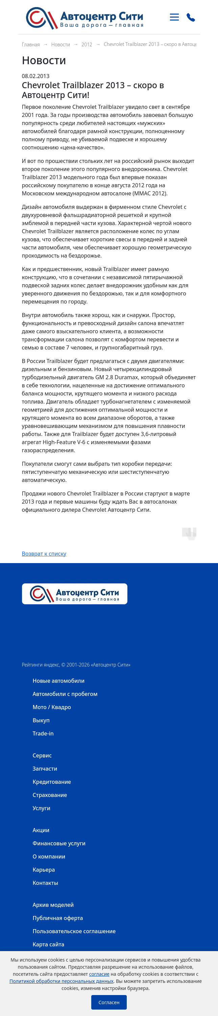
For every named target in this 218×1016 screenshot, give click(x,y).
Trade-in (43, 733)
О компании (49, 856)
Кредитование (52, 781)
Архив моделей (53, 905)
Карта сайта (49, 944)
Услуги (41, 808)
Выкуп (41, 720)
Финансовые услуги (59, 843)
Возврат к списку (44, 553)
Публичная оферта (58, 918)
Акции (41, 830)
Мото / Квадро (52, 707)
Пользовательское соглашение (74, 931)
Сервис (42, 755)
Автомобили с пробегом (65, 694)
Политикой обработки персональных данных (61, 981)
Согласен (108, 1002)
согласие (99, 974)
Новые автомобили (59, 680)
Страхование (50, 795)
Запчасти (45, 768)
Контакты (45, 883)
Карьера (44, 869)
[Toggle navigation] (174, 17)
